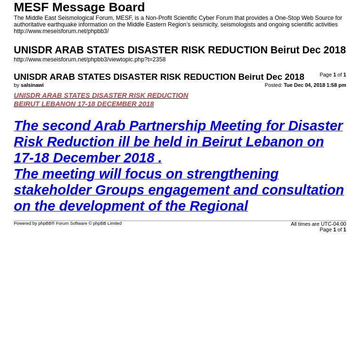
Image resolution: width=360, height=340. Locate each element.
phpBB (44, 223)
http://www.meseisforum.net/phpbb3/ (61, 31)
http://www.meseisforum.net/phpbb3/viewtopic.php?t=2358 (89, 59)
